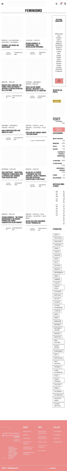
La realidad (29, 40)
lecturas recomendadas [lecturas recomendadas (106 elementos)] (58, 306)
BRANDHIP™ (53, 468)
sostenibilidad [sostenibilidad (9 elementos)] (58, 395)
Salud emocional (14, 40)
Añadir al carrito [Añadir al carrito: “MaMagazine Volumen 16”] (58, 129)
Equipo (25, 435)
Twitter (56, 438)
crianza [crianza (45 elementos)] (56, 248)
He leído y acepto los (11, 436)
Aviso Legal (42, 442)
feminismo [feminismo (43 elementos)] (57, 279)
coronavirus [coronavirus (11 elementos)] (58, 245)
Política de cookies (42, 446)
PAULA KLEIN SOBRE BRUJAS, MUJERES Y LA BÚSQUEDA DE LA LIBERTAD (36, 88)
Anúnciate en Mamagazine (28, 448)
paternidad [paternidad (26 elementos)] (57, 367)
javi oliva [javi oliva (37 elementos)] (57, 298)
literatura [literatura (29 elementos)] (57, 311)
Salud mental (14, 42)
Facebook (57, 435)
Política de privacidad (42, 437)
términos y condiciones (17, 436)
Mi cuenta (42, 450)
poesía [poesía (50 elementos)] (56, 376)
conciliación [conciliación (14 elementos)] (57, 241)
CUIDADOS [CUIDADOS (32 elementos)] (56, 252)
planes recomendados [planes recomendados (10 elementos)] (58, 371)
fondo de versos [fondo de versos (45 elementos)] (56, 287)
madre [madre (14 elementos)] (56, 314)
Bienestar (4, 40)
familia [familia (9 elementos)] (56, 276)
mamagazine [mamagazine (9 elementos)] (57, 321)
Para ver (35, 125)
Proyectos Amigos (27, 442)
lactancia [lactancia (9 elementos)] (57, 302)
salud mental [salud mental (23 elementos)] (58, 391)
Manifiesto (27, 431)
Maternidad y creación (61, 169)
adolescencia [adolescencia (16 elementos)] (58, 238)
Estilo (55, 146)
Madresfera (58, 442)
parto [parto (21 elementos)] (56, 354)
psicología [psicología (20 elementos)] (57, 384)
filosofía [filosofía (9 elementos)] (57, 283)
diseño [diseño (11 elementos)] (56, 259)
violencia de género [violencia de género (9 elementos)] (57, 399)
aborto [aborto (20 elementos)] (56, 234)
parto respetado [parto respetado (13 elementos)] (57, 362)
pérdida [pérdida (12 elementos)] (56, 388)
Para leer (37, 40)
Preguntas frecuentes (42, 432)
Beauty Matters (58, 138)
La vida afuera (57, 163)
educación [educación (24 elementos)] (57, 265)
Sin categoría (57, 177)
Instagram (57, 431)
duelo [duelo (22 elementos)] (56, 262)
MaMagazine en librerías (29, 453)
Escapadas (29, 82)
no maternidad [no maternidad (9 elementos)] (58, 351)
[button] (2, 3)
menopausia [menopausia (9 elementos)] (57, 337)
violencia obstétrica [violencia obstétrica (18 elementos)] (57, 405)
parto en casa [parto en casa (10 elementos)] (58, 358)
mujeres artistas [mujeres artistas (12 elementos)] (56, 347)
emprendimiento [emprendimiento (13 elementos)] (58, 272)
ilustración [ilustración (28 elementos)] (57, 291)
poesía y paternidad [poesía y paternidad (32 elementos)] (57, 380)
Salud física (5, 42)
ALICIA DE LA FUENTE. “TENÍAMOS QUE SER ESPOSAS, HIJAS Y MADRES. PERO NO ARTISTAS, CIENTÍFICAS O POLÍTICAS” (36, 176)
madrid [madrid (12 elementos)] (56, 318)
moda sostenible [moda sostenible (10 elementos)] (57, 341)
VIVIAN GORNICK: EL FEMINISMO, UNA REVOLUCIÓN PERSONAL (34, 45)
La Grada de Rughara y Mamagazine (61, 153)
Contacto (26, 438)
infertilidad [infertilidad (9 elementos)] (57, 295)
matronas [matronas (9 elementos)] (57, 333)
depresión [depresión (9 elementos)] (57, 255)
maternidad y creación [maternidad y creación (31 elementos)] (58, 329)
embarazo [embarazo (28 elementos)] (57, 269)
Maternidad (5, 125)
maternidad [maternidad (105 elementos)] (57, 324)
